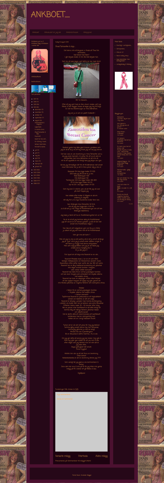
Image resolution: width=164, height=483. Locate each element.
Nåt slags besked (122, 180)
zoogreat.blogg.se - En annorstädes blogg (123, 162)
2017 (35, 99)
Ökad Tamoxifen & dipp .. (40, 133)
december (38, 110)
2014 (35, 107)
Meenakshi (120, 117)
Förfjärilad (120, 165)
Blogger (89, 475)
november (38, 112)
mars (37, 161)
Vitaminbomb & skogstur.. (39, 123)
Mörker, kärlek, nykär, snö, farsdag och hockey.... (124, 199)
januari (37, 167)
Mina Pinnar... (121, 132)
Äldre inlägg (101, 456)
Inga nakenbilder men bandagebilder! (123, 60)
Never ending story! (122, 56)
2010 (35, 178)
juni (36, 153)
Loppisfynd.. (38, 127)
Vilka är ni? (120, 52)
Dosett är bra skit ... (41, 139)
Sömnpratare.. (120, 49)
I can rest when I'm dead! (123, 185)
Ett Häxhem (121, 138)
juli (36, 150)
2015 (35, 105)
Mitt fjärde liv (121, 124)
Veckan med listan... (40, 144)
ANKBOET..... (50, 15)
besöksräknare (35, 82)
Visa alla (131, 204)
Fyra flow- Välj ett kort (124, 119)
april (36, 158)
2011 (34, 175)
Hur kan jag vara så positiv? (123, 126)
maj (36, 156)
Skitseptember (121, 173)
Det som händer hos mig (124, 178)
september (38, 118)
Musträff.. (38, 136)
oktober (37, 115)
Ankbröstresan (72, 32)
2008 (35, 184)
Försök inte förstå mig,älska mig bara (123, 195)
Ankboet (35, 32)
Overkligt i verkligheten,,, (123, 45)
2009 (35, 181)
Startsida (83, 456)
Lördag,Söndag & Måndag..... (124, 64)
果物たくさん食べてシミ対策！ (124, 189)
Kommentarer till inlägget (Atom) (79, 461)
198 (38, 46)
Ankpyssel (87, 32)
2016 (35, 102)
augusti (37, 121)
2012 (35, 173)
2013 (35, 170)
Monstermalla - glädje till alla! (123, 171)
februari (38, 164)
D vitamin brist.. (40, 130)
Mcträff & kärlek (40, 147)
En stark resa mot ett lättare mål (124, 147)
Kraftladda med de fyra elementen (124, 141)
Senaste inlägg (62, 456)
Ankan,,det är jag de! (52, 32)
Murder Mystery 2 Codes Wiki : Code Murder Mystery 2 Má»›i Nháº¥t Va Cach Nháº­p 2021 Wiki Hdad (124, 153)
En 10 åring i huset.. (41, 142)
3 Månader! (120, 134)
